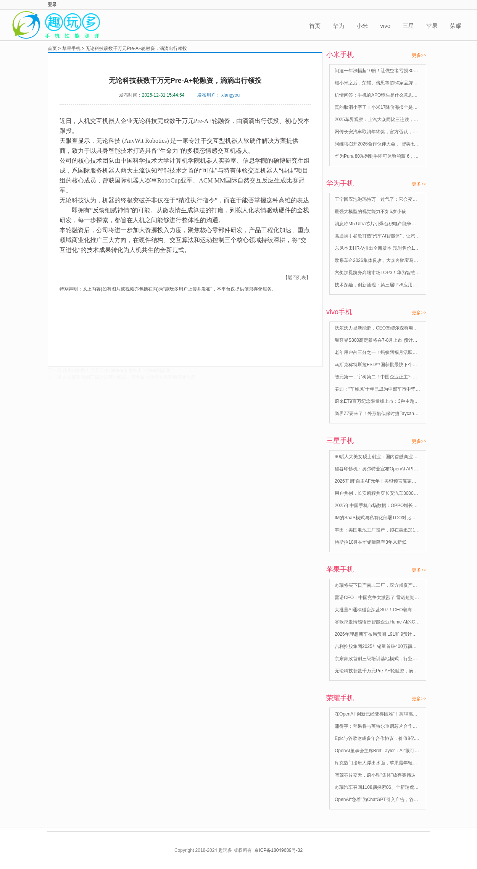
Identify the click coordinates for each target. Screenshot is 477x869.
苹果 (432, 26)
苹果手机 (71, 48)
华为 (338, 26)
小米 (362, 26)
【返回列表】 (297, 277)
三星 (408, 26)
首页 (315, 26)
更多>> (419, 55)
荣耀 (455, 26)
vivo (385, 26)
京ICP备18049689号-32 (278, 850)
